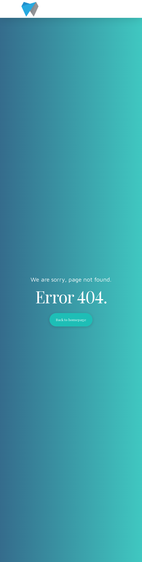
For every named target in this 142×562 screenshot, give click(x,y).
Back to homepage (71, 319)
